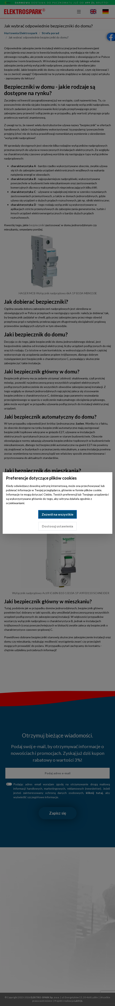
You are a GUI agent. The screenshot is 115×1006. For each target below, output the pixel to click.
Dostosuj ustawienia (57, 526)
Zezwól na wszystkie (57, 514)
